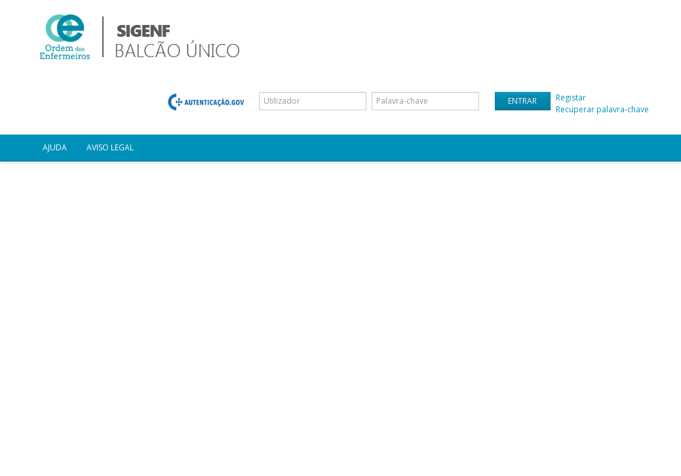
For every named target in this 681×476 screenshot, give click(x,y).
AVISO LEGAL (110, 147)
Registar (571, 97)
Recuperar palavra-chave (602, 109)
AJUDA (55, 147)
